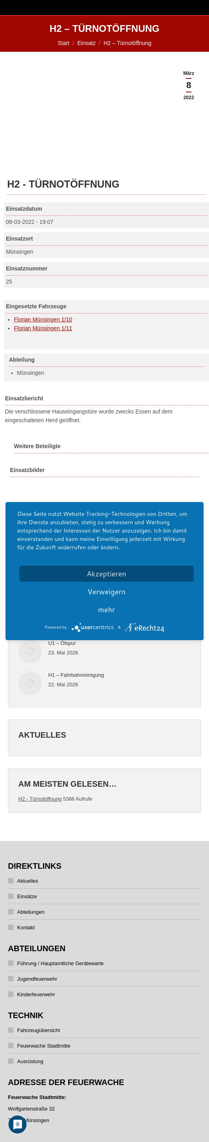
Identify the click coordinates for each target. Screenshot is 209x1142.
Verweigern (107, 591)
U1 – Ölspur (62, 643)
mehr (106, 609)
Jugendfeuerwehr (37, 979)
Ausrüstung (30, 1061)
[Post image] (30, 651)
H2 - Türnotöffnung (40, 799)
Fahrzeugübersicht (38, 1030)
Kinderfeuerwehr (36, 994)
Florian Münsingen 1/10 (43, 319)
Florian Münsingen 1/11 (43, 328)
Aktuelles (27, 881)
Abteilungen (31, 912)
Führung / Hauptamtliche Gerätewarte (60, 963)
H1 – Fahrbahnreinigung (76, 675)
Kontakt (26, 927)
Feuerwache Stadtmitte (43, 1046)
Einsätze (27, 896)
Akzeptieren (106, 573)
